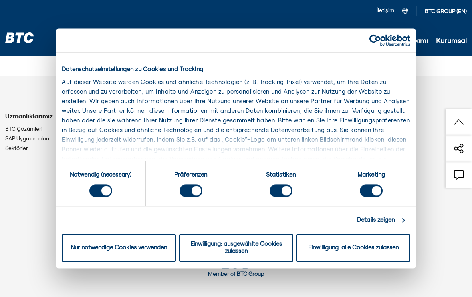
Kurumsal (55, 67)
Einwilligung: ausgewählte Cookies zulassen (236, 248)
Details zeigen (376, 220)
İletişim (385, 10)
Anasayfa (19, 67)
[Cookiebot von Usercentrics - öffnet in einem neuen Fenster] (375, 40)
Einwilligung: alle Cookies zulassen (353, 248)
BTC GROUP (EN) (446, 11)
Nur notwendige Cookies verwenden (119, 248)
